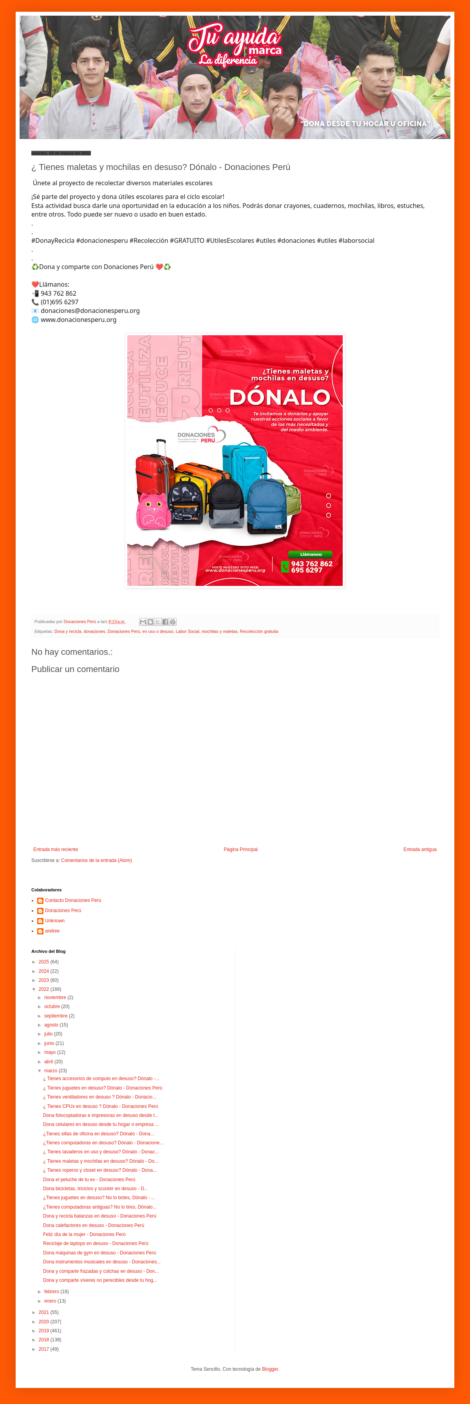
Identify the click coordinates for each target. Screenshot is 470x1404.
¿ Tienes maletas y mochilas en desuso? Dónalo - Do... (100, 1161)
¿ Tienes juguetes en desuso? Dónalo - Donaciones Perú (102, 1088)
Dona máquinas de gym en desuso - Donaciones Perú (99, 1253)
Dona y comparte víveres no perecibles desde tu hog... (100, 1280)
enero (51, 1301)
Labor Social (187, 631)
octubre (52, 1006)
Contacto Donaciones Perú (73, 900)
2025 (45, 962)
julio (49, 1034)
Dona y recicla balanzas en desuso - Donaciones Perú (99, 1216)
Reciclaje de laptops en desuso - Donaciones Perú (95, 1243)
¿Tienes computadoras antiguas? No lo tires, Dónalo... (100, 1207)
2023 (45, 980)
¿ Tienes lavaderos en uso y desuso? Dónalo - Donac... (101, 1152)
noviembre (55, 997)
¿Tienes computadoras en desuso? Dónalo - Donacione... (103, 1143)
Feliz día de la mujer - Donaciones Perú (84, 1234)
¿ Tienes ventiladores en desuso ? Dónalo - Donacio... (99, 1097)
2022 (45, 989)
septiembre (56, 1016)
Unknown (55, 920)
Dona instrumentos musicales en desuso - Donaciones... (102, 1262)
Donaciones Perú (124, 631)
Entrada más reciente (55, 849)
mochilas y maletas (220, 631)
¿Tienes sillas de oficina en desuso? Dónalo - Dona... (98, 1134)
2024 (45, 971)
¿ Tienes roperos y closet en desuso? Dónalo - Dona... (100, 1170)
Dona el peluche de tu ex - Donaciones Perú (89, 1179)
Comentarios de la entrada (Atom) (96, 860)
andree (52, 931)
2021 (45, 1312)
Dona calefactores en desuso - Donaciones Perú (93, 1225)
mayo (50, 1052)
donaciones (94, 631)
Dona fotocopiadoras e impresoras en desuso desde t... (101, 1115)
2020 (45, 1321)
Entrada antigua (420, 849)
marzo (51, 1070)
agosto (52, 1025)
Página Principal (241, 849)
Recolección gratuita (259, 631)
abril (49, 1061)
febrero (52, 1291)
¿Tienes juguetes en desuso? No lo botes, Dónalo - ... (99, 1197)
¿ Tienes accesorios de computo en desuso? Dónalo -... (101, 1078)
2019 (45, 1331)
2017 (45, 1349)
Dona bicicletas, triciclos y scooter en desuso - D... (95, 1188)
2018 (45, 1340)
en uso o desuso (158, 631)
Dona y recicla (67, 631)
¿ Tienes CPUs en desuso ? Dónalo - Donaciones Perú (100, 1106)
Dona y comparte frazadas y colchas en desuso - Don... (101, 1271)
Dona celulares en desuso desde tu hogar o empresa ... (101, 1124)
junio (50, 1043)
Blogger (270, 1369)
